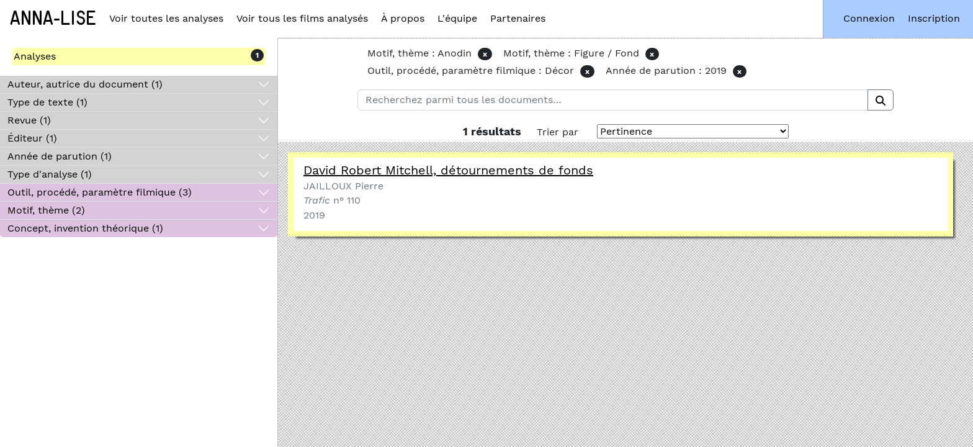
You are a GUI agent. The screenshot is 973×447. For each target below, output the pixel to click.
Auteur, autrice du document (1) (85, 84)
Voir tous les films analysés (302, 18)
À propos (402, 18)
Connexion (869, 18)
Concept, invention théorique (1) (85, 228)
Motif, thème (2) (46, 210)
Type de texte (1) (47, 102)
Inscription (934, 18)
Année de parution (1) (59, 156)
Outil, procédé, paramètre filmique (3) (99, 192)
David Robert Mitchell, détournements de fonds (448, 170)
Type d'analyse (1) (49, 174)
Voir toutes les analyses (166, 18)
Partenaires (517, 18)
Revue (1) (29, 120)
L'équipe (457, 18)
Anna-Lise (53, 19)
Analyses (35, 56)
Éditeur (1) (32, 138)
